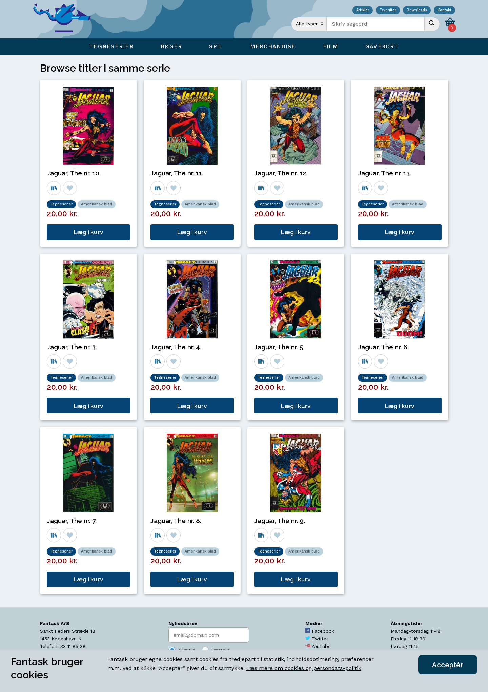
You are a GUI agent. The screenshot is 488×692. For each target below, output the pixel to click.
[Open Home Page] (65, 19)
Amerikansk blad (96, 204)
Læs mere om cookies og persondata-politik (303, 668)
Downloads (417, 10)
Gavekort (382, 46)
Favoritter (388, 10)
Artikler (362, 10)
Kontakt (444, 10)
